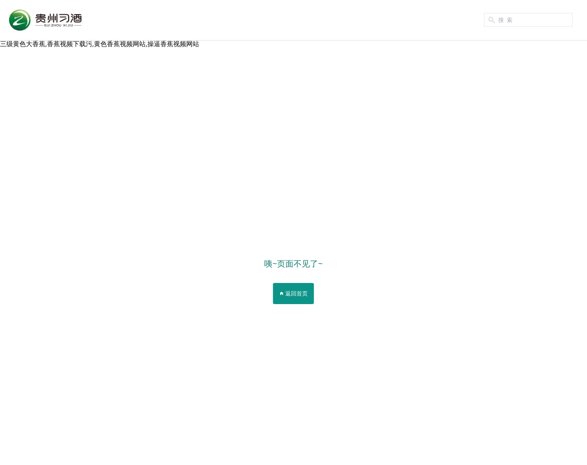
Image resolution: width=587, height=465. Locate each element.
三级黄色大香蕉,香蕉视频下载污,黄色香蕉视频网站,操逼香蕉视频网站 (99, 43)
